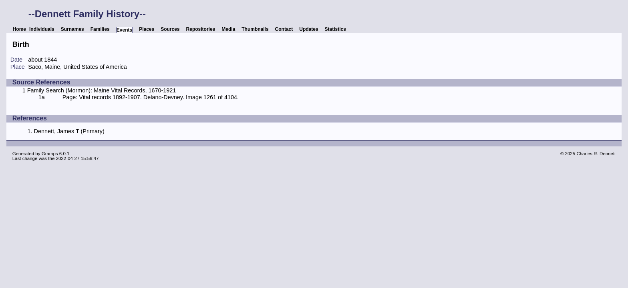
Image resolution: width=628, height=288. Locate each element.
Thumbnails (255, 29)
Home (19, 29)
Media (228, 29)
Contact (284, 29)
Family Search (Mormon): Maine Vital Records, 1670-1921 (101, 90)
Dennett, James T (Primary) (69, 131)
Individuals (41, 29)
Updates (308, 29)
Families (100, 29)
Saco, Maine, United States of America (77, 67)
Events (124, 30)
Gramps (50, 153)
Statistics (335, 29)
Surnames (72, 29)
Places (146, 29)
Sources (170, 29)
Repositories (200, 29)
